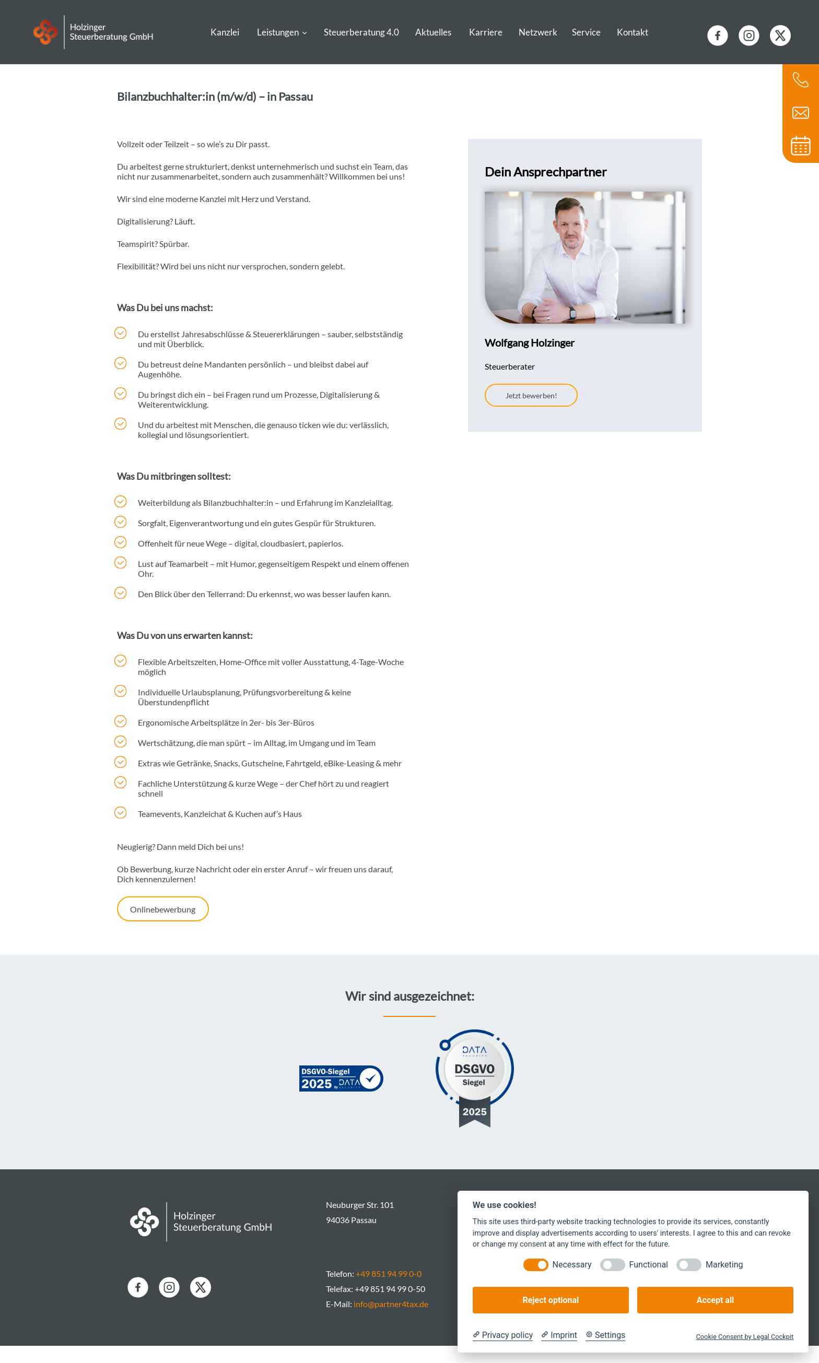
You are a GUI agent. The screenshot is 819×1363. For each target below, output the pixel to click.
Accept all (715, 1300)
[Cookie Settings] (605, 1335)
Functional (648, 1265)
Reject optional (550, 1300)
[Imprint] (559, 1335)
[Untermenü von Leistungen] (304, 38)
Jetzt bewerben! (531, 412)
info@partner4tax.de (391, 1321)
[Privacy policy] (503, 1335)
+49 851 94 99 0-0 (389, 1291)
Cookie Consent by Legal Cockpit (744, 1337)
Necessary (572, 1265)
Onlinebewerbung (162, 926)
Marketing (724, 1265)
